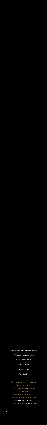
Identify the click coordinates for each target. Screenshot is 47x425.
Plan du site (24, 374)
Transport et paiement (24, 355)
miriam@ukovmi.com (23, 400)
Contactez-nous (23, 369)
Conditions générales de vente (23, 350)
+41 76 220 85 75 (29, 403)
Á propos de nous (23, 359)
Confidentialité (23, 364)
